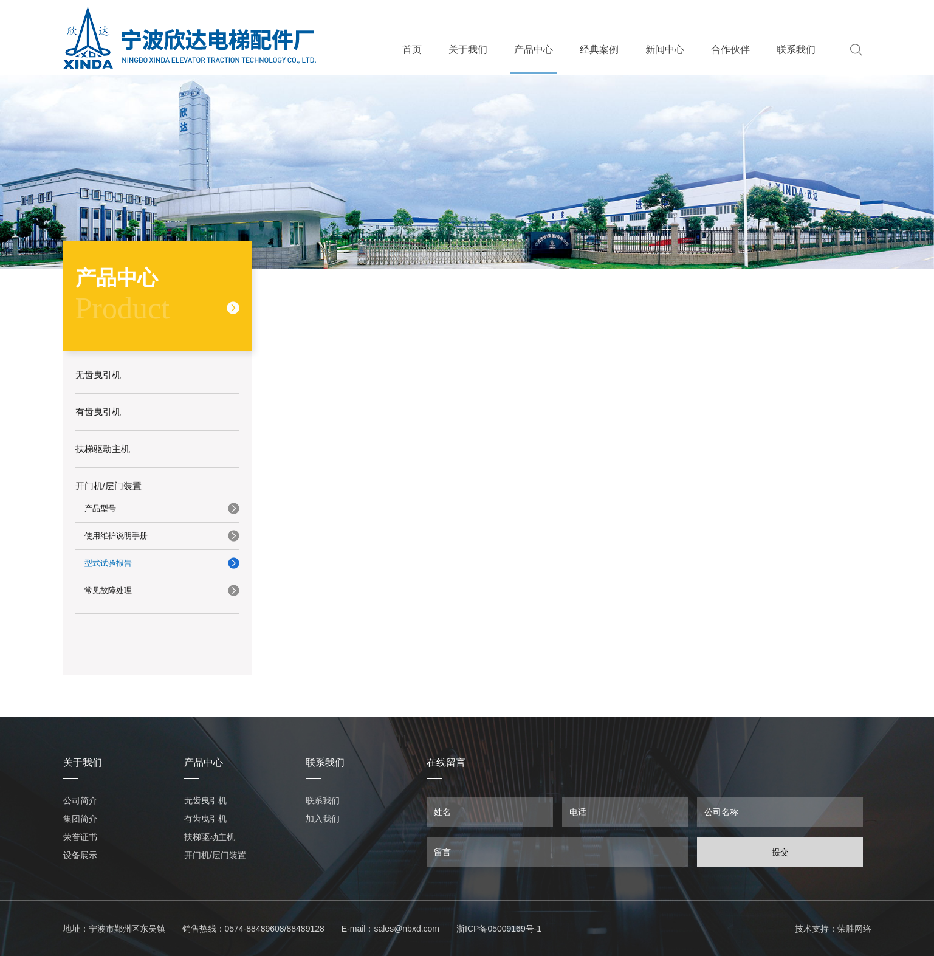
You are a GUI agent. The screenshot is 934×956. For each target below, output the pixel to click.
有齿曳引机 (205, 819)
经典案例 (599, 49)
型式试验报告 (108, 563)
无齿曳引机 (205, 800)
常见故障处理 (108, 590)
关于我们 (467, 49)
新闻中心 (664, 49)
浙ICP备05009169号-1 (498, 929)
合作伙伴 (730, 49)
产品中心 (533, 49)
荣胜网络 (854, 929)
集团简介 (80, 819)
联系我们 (796, 49)
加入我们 (323, 819)
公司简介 (80, 800)
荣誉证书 (80, 837)
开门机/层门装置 (215, 855)
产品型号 (100, 508)
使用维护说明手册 (116, 535)
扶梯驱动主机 (209, 837)
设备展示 (80, 855)
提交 (780, 852)
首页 (412, 49)
